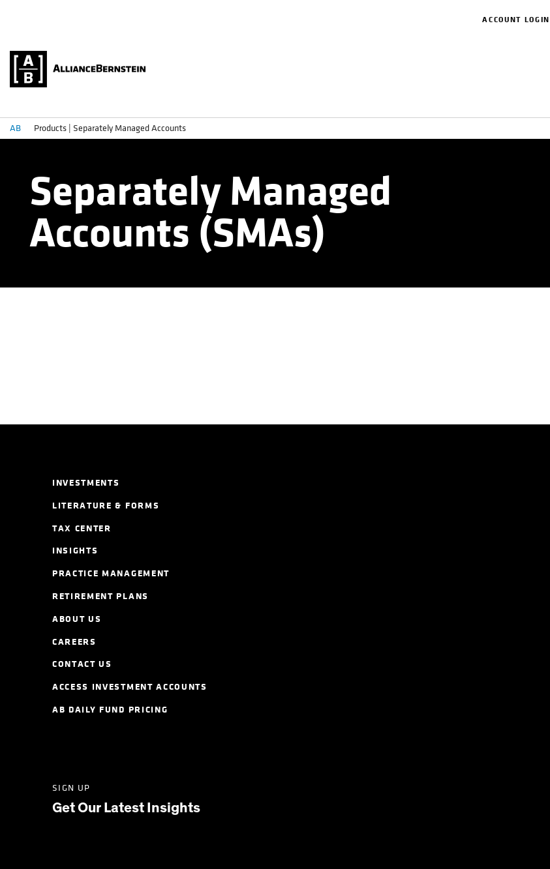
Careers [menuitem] (74, 642)
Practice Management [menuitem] (111, 573)
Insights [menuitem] (75, 550)
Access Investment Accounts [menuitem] (129, 687)
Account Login (516, 19)
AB (15, 128)
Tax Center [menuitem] (82, 528)
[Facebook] (161, 744)
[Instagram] (211, 744)
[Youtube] (262, 744)
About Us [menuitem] (76, 619)
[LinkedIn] (61, 744)
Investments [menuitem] (85, 483)
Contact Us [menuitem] (82, 664)
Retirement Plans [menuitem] (100, 596)
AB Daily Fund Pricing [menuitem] (110, 709)
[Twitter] (111, 744)
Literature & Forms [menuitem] (105, 505)
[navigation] (475, 19)
